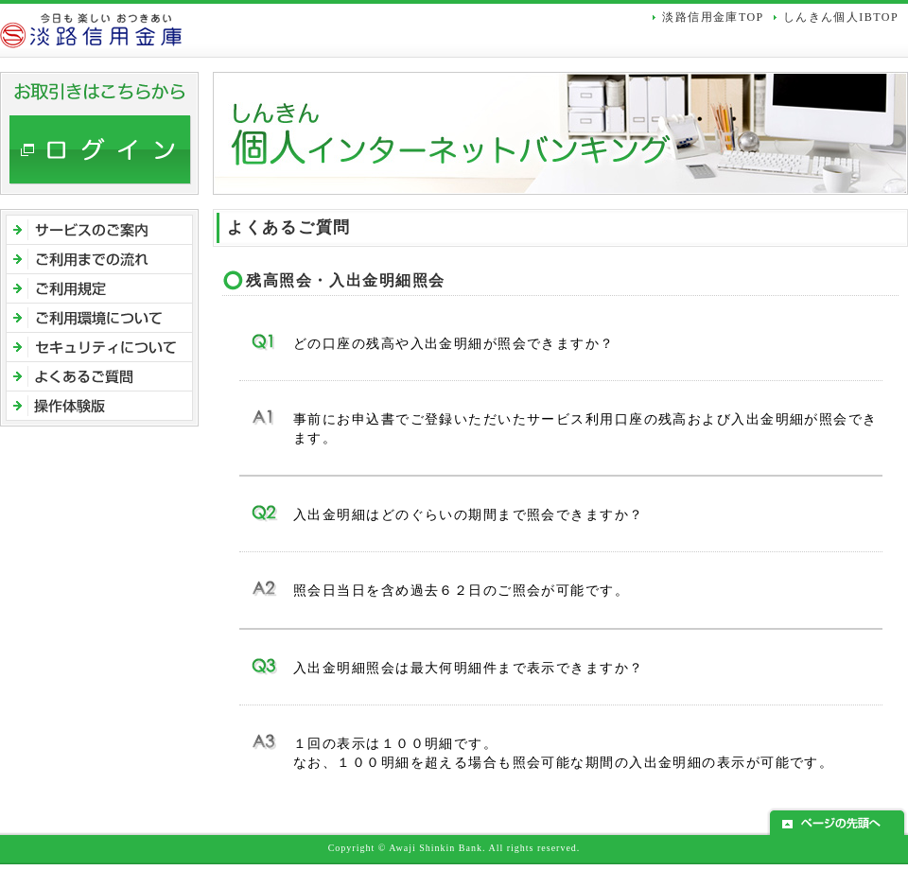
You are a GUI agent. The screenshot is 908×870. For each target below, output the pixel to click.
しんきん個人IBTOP (841, 17)
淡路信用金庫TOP (712, 17)
